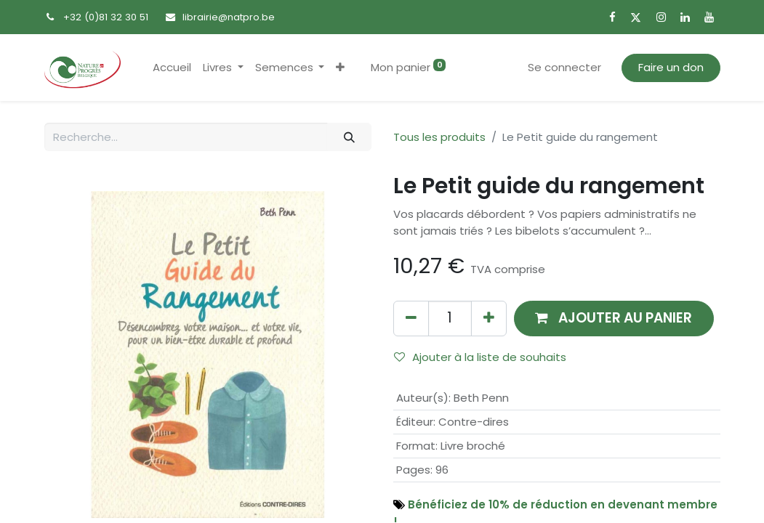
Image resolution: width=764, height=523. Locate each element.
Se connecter (564, 67)
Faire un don (671, 67)
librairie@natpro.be (228, 17)
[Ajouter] (489, 318)
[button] (340, 68)
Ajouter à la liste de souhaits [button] (480, 357)
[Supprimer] (411, 318)
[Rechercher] (349, 137)
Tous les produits (439, 137)
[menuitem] (172, 68)
